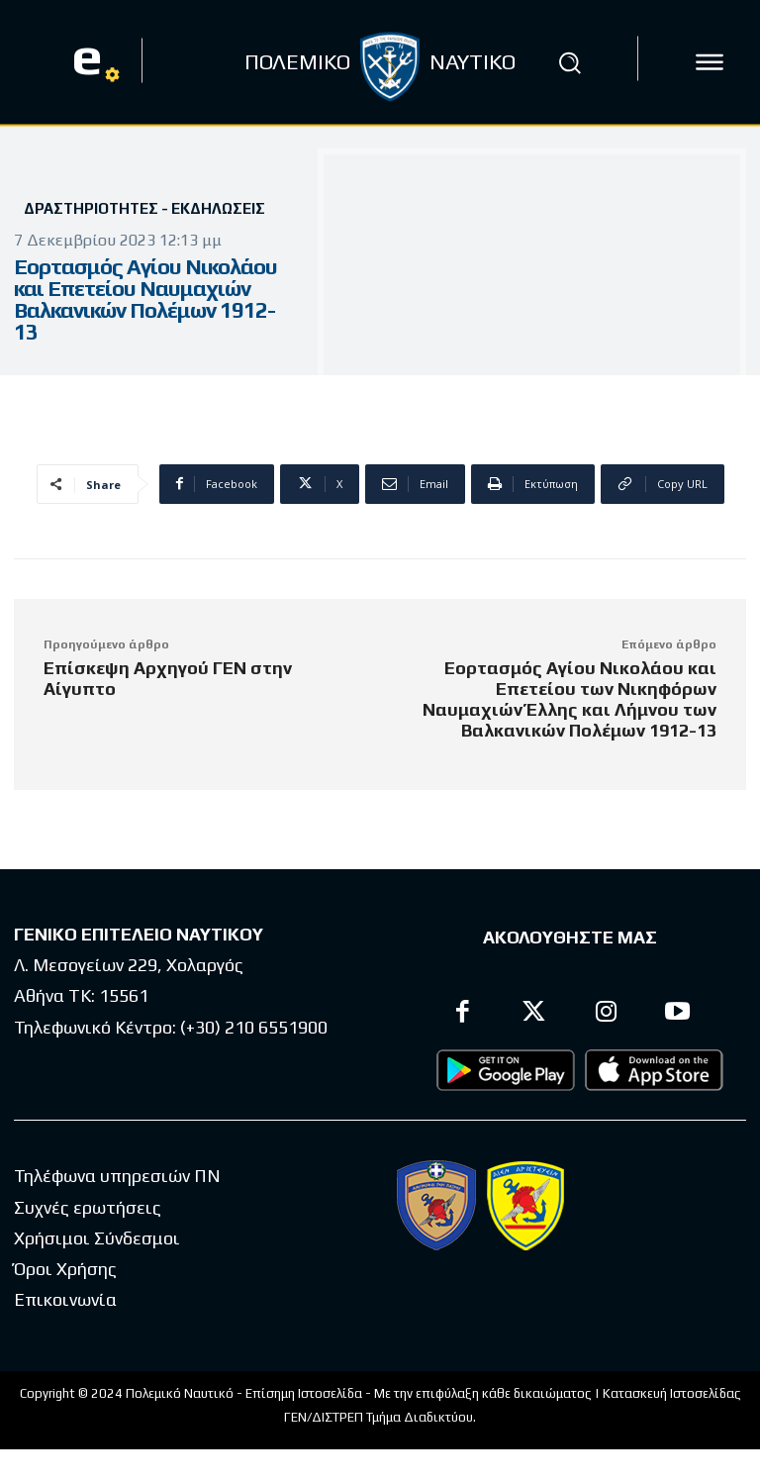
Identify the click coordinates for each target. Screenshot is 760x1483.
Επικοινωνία (65, 1299)
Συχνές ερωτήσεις (87, 1207)
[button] (570, 62)
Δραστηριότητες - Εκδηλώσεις (144, 208)
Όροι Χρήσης (65, 1268)
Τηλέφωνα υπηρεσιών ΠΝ (117, 1175)
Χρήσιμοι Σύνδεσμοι (97, 1238)
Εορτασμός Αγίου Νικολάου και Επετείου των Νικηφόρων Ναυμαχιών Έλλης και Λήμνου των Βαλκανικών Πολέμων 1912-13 (569, 699)
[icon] (709, 62)
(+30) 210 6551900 (254, 1027)
